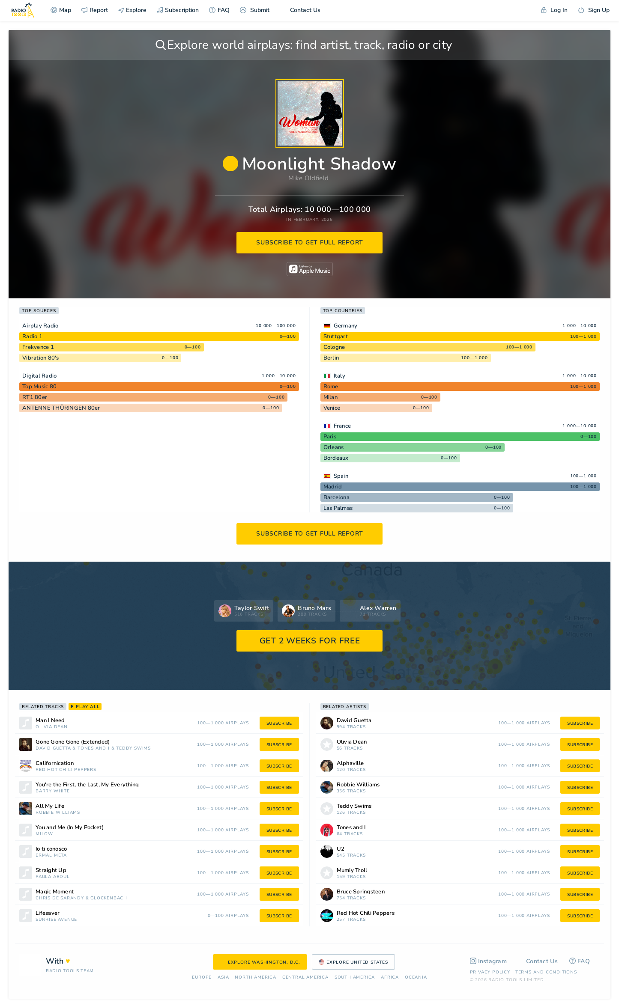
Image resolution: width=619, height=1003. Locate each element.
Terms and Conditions (546, 972)
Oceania (416, 977)
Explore (132, 10)
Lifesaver (48, 913)
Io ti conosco (51, 849)
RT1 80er (34, 397)
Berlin (331, 358)
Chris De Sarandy (60, 898)
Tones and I (94, 748)
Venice (332, 408)
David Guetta (53, 748)
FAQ (219, 10)
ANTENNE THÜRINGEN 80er (61, 408)
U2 (341, 849)
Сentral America (305, 977)
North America (255, 977)
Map (61, 10)
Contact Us (300, 10)
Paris (329, 436)
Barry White (53, 791)
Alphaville (350, 763)
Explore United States (353, 962)
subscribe (279, 723)
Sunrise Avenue (56, 919)
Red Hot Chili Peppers (66, 770)
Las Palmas (338, 508)
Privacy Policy (490, 972)
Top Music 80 (39, 386)
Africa (390, 977)
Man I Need (50, 720)
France (342, 426)
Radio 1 (32, 336)
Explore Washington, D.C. (260, 962)
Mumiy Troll (352, 870)
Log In (554, 10)
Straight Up (51, 870)
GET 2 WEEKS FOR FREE (310, 640)
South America (355, 977)
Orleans (333, 447)
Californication (55, 763)
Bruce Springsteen (361, 892)
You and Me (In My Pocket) (70, 827)
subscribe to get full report (309, 242)
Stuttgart (335, 336)
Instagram (488, 961)
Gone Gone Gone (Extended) (73, 742)
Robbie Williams (58, 812)
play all (85, 707)
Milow (44, 834)
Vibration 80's (40, 358)
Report (94, 10)
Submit (254, 10)
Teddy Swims (133, 748)
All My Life (50, 806)
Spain (341, 476)
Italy (339, 376)
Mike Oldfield (308, 178)
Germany (346, 326)
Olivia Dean (52, 727)
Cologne (334, 347)
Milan (330, 397)
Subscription (178, 10)
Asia (223, 977)
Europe (202, 977)
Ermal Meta (51, 855)
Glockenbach (108, 898)
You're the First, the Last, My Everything (87, 785)
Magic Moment (55, 892)
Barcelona (336, 497)
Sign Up (594, 10)
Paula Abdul (53, 877)
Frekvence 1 (38, 347)
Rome (330, 386)
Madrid (332, 487)
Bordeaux (336, 458)
